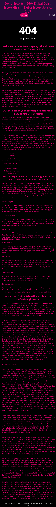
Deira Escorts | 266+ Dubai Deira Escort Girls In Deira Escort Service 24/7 (28, 7)
